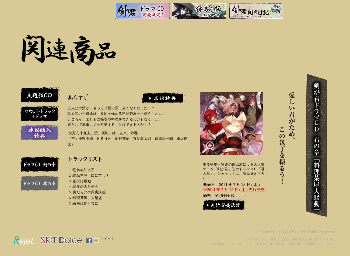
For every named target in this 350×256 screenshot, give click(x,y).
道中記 (293, 45)
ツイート (107, 238)
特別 (261, 45)
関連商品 (238, 45)
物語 (316, 45)
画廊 (272, 45)
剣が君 (25, 9)
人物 (304, 45)
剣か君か (283, 45)
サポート (227, 45)
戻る (215, 45)
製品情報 (250, 45)
